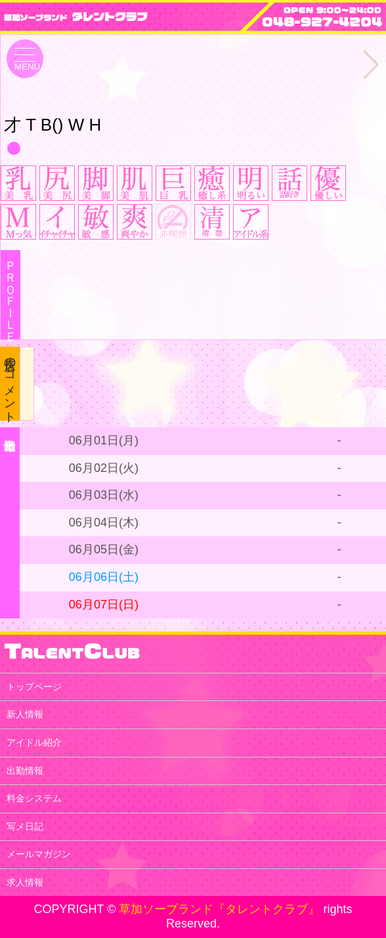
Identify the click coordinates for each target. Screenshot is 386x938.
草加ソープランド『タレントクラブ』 (219, 909)
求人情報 (25, 882)
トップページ (34, 686)
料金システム (34, 798)
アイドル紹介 (34, 742)
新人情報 (25, 714)
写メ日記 (25, 826)
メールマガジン (39, 854)
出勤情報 (25, 770)
